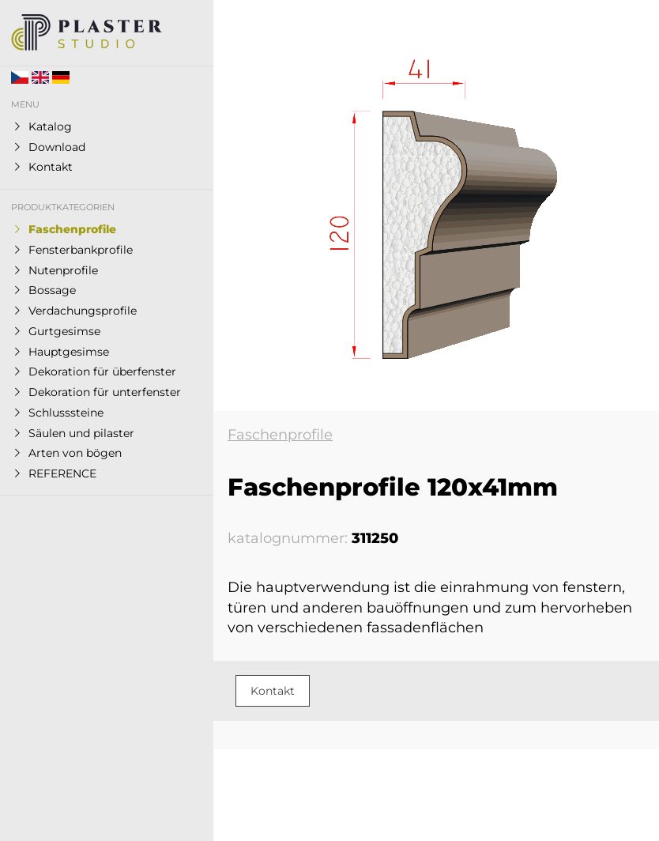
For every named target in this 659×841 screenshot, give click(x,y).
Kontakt (272, 691)
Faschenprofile (280, 434)
